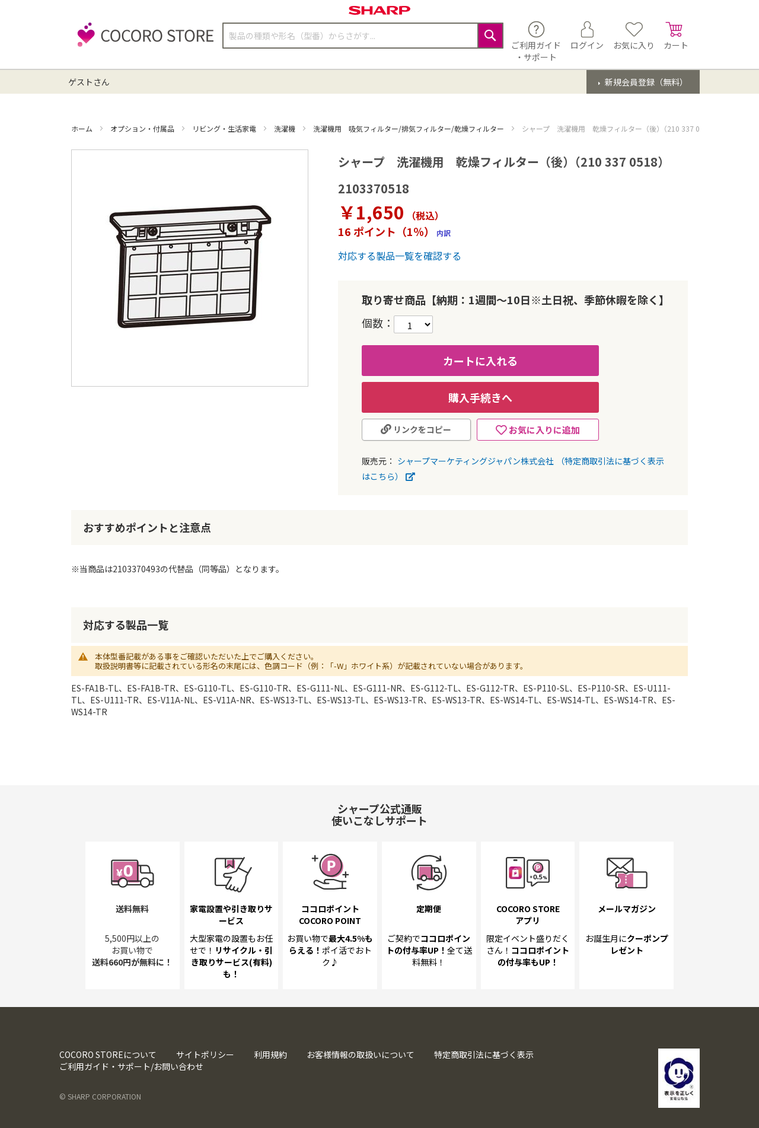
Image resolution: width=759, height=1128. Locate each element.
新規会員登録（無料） (645, 82)
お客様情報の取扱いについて (360, 1054)
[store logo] (142, 41)
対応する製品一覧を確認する (399, 255)
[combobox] (362, 36)
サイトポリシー (205, 1054)
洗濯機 (285, 128)
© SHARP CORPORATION (100, 1096)
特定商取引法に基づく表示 (484, 1054)
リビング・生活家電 (225, 128)
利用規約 (270, 1054)
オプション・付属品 (143, 128)
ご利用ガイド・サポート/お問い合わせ (131, 1066)
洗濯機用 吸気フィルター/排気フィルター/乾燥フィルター (409, 128)
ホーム (82, 128)
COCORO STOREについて (108, 1054)
